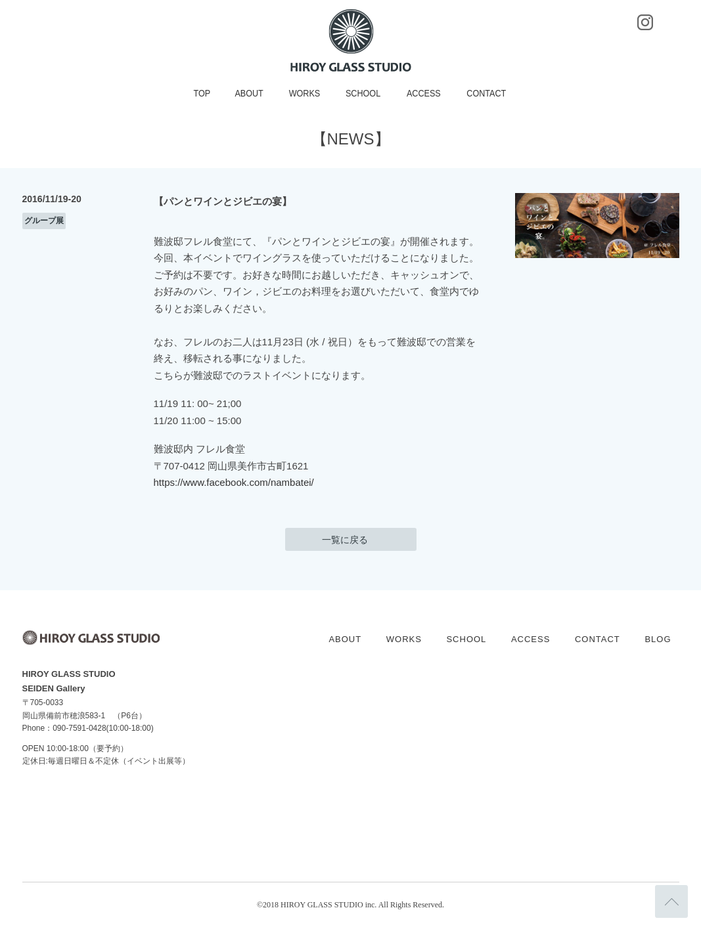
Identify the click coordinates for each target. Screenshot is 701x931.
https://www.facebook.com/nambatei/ (234, 482)
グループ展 (44, 220)
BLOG (657, 639)
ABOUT (249, 93)
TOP (202, 93)
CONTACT (487, 93)
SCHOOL (363, 93)
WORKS (305, 93)
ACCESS (424, 93)
